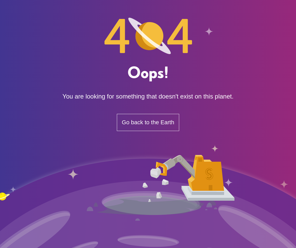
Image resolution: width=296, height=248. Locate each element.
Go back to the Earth (148, 122)
